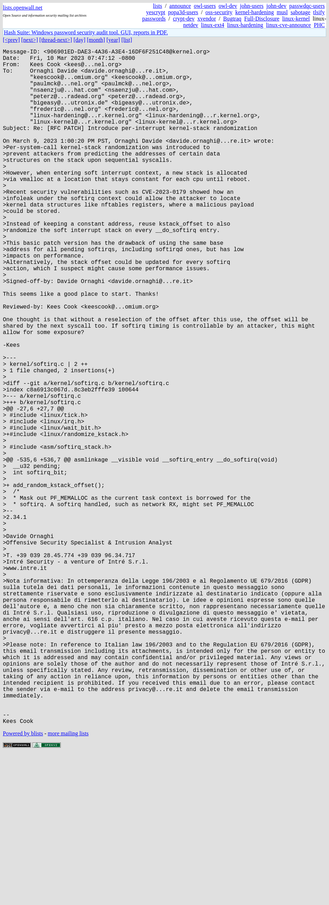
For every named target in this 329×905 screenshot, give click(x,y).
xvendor (207, 19)
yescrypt (155, 12)
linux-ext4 (212, 25)
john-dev (276, 6)
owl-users (205, 6)
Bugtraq (232, 19)
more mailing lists (68, 884)
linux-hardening (245, 25)
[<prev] (11, 40)
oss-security (218, 12)
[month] (96, 40)
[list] (126, 40)
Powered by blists (23, 884)
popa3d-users (183, 12)
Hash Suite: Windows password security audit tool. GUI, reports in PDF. (86, 32)
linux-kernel (296, 19)
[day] (80, 40)
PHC (319, 25)
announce (180, 6)
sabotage (300, 12)
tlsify (319, 12)
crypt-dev (183, 19)
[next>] (29, 40)
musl (282, 12)
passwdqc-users (307, 6)
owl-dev (228, 6)
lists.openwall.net (22, 8)
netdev (190, 25)
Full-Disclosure (262, 19)
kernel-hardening (254, 12)
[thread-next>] (55, 40)
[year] (113, 40)
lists (157, 6)
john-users (252, 6)
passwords (154, 19)
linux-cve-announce (288, 25)
